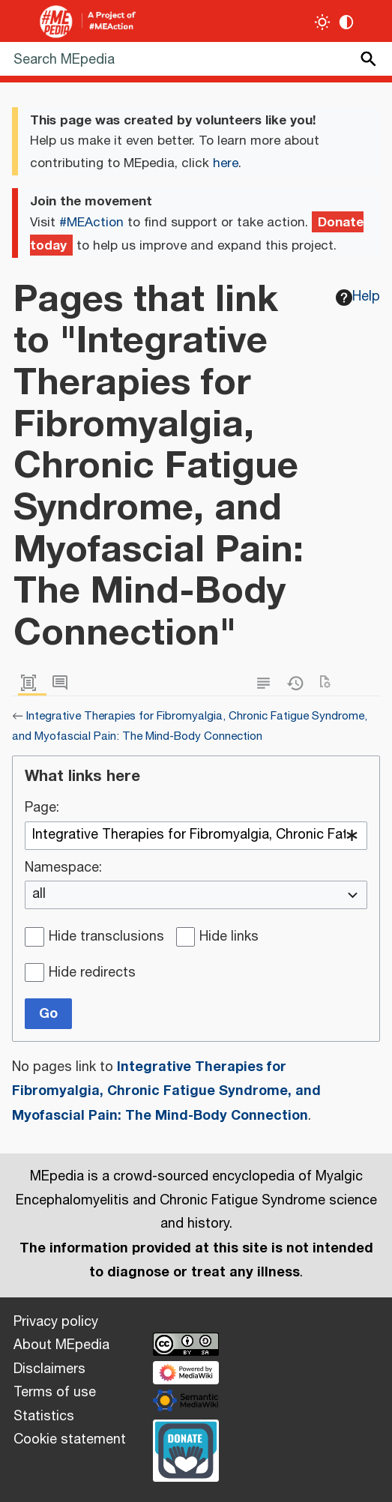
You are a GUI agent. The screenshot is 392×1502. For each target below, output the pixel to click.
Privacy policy (55, 1322)
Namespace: (63, 868)
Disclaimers (49, 1369)
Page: (42, 808)
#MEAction (91, 222)
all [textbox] (39, 895)
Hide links (229, 937)
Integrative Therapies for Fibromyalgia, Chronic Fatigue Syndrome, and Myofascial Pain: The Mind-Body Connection (166, 1090)
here (225, 163)
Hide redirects (92, 973)
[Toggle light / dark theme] (322, 22)
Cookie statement (69, 1439)
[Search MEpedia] (196, 59)
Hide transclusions (106, 937)
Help (358, 296)
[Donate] (186, 1449)
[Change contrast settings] (346, 22)
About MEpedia (61, 1345)
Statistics (43, 1416)
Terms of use (54, 1392)
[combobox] (196, 835)
